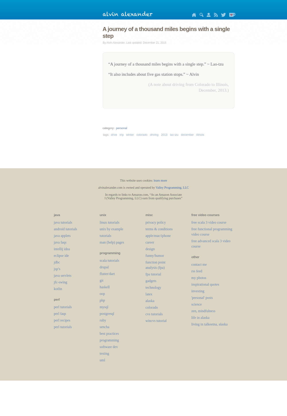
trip (122, 134)
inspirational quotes (205, 284)
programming (109, 340)
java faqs (60, 242)
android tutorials (65, 229)
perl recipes (62, 320)
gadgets (150, 281)
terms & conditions (159, 229)
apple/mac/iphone (158, 236)
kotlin (58, 289)
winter (130, 134)
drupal (104, 267)
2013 (164, 134)
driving (154, 134)
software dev (109, 347)
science (196, 304)
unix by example (111, 229)
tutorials (105, 236)
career (149, 242)
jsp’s (57, 269)
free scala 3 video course (208, 222)
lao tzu (174, 134)
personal (121, 128)
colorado (141, 134)
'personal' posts (202, 298)
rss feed (196, 271)
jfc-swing (60, 282)
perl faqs (60, 313)
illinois (200, 134)
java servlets (63, 275)
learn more (160, 180)
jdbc (57, 262)
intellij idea (62, 249)
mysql (104, 307)
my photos (198, 278)
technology (153, 287)
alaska (149, 301)
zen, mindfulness (203, 311)
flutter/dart (107, 274)
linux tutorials (109, 222)
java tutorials (63, 222)
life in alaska (200, 317)
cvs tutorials (154, 314)
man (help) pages (112, 242)
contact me (199, 264)
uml (102, 360)
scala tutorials (109, 260)
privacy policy (155, 222)
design (150, 249)
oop (102, 294)
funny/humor (154, 255)
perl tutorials (63, 307)
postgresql (107, 313)
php (102, 300)
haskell (105, 287)
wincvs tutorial (156, 321)
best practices (109, 333)
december (187, 134)
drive (114, 134)
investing (197, 291)
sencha (104, 327)
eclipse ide (61, 255)
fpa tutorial (153, 274)
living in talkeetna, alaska (209, 324)
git (101, 280)
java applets (62, 236)
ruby (103, 320)
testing (104, 353)
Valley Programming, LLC (172, 187)
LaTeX (148, 294)
